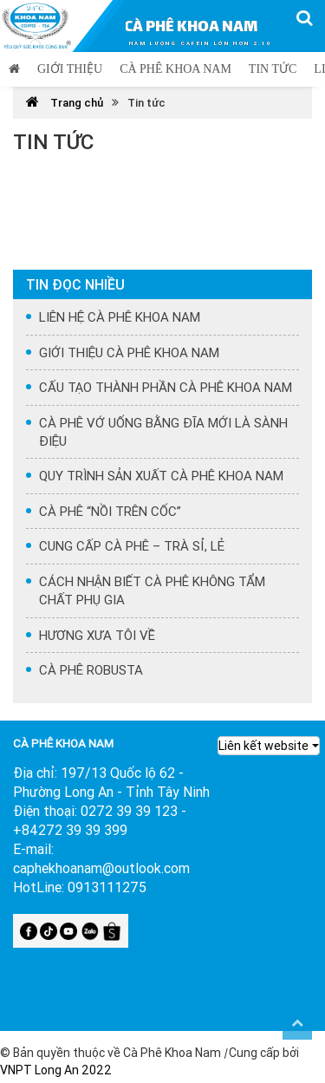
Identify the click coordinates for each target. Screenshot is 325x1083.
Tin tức (272, 68)
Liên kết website (263, 746)
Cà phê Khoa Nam (175, 68)
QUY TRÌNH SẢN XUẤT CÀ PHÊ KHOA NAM (161, 475)
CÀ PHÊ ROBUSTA (91, 670)
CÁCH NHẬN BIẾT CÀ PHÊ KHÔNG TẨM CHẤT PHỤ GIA (152, 590)
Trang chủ (64, 102)
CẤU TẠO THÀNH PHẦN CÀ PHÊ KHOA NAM (165, 387)
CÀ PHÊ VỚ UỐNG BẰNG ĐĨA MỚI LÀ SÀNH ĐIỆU (163, 431)
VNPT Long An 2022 (56, 1070)
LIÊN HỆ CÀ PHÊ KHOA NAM (119, 317)
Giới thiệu (69, 68)
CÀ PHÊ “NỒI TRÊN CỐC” (110, 511)
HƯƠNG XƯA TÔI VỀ (97, 635)
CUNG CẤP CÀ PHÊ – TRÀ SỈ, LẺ (131, 546)
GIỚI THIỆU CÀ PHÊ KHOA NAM (129, 352)
